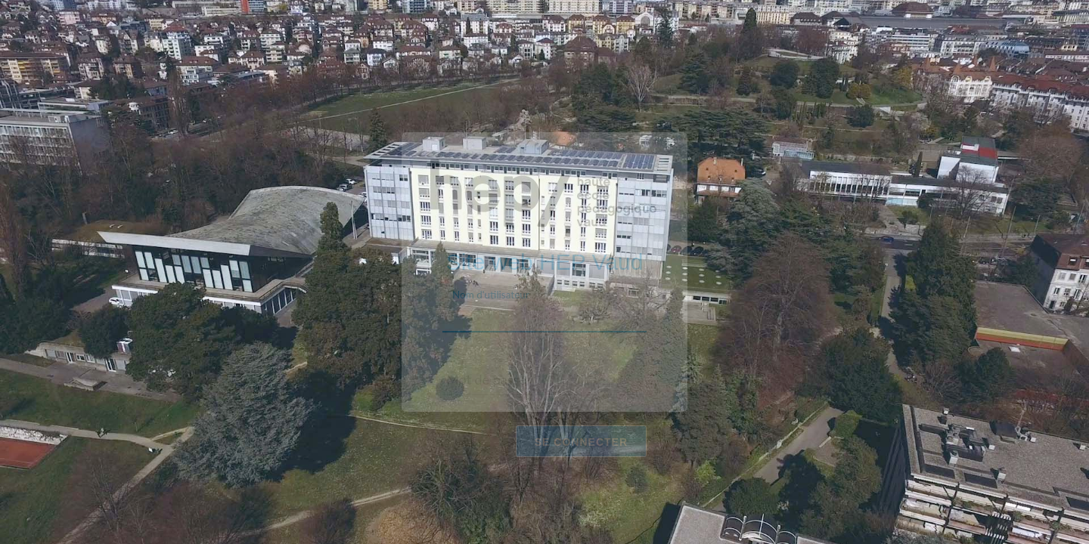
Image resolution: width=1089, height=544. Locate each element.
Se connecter (581, 441)
